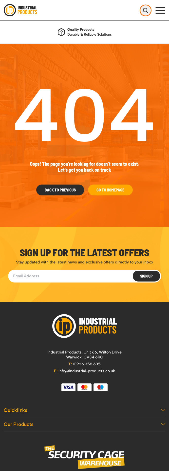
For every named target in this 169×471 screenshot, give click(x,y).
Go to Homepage (110, 190)
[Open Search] (145, 10)
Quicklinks (84, 410)
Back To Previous (60, 190)
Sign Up (146, 276)
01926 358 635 (84, 364)
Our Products (84, 424)
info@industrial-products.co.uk (84, 371)
